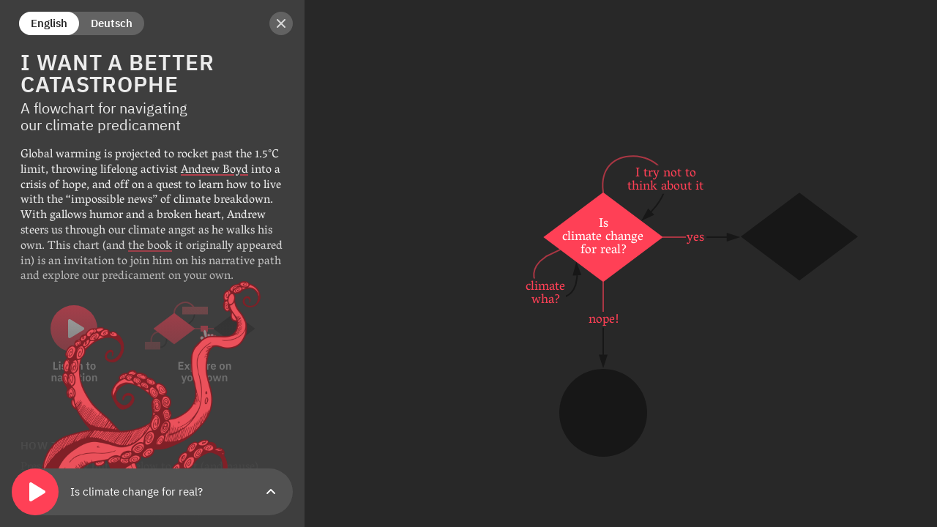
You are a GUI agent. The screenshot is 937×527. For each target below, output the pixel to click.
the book (150, 247)
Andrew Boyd (214, 171)
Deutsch (111, 23)
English (49, 23)
